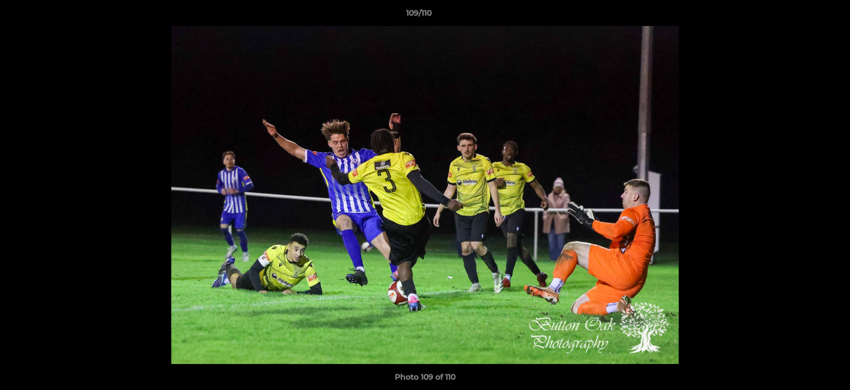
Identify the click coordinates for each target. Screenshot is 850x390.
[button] (804, 16)
